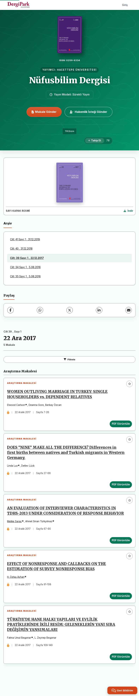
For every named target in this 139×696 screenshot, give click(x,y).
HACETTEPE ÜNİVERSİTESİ (77, 69)
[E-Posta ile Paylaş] (128, 310)
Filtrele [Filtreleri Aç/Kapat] (69, 359)
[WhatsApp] (40, 310)
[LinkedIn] (99, 310)
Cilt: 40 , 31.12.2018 (21, 248)
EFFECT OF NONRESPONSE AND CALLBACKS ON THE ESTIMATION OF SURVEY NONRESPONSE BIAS (57, 579)
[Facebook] (10, 310)
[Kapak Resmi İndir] (128, 211)
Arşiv (8, 223)
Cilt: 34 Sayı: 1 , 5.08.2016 (25, 267)
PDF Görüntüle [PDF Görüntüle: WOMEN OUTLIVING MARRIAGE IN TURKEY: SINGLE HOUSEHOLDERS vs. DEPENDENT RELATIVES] (120, 424)
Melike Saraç (15, 531)
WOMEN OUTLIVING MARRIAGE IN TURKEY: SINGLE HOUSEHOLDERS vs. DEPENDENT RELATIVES (58, 395)
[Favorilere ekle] (129, 384)
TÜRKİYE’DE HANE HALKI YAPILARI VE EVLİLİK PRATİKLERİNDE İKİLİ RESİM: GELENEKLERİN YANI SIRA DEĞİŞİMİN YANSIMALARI (62, 639)
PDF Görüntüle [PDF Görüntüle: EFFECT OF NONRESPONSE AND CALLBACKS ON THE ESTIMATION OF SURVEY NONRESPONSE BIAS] (120, 608)
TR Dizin (69, 131)
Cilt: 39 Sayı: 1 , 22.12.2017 (27, 258)
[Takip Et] (94, 140)
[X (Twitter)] (69, 310)
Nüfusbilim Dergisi (69, 80)
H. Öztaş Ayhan (16, 589)
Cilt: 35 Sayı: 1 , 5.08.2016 (25, 276)
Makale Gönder (44, 112)
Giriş (125, 4)
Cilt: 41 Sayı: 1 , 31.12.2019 (25, 239)
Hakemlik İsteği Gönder (88, 112)
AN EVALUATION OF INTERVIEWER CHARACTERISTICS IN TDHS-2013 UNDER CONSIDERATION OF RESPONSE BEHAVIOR (62, 518)
